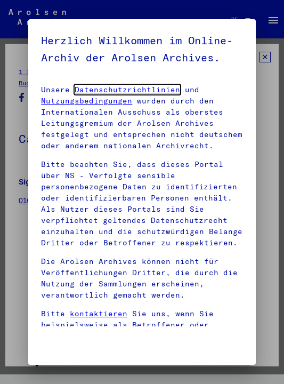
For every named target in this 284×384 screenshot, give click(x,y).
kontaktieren (98, 313)
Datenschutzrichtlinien (127, 89)
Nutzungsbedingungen (86, 101)
